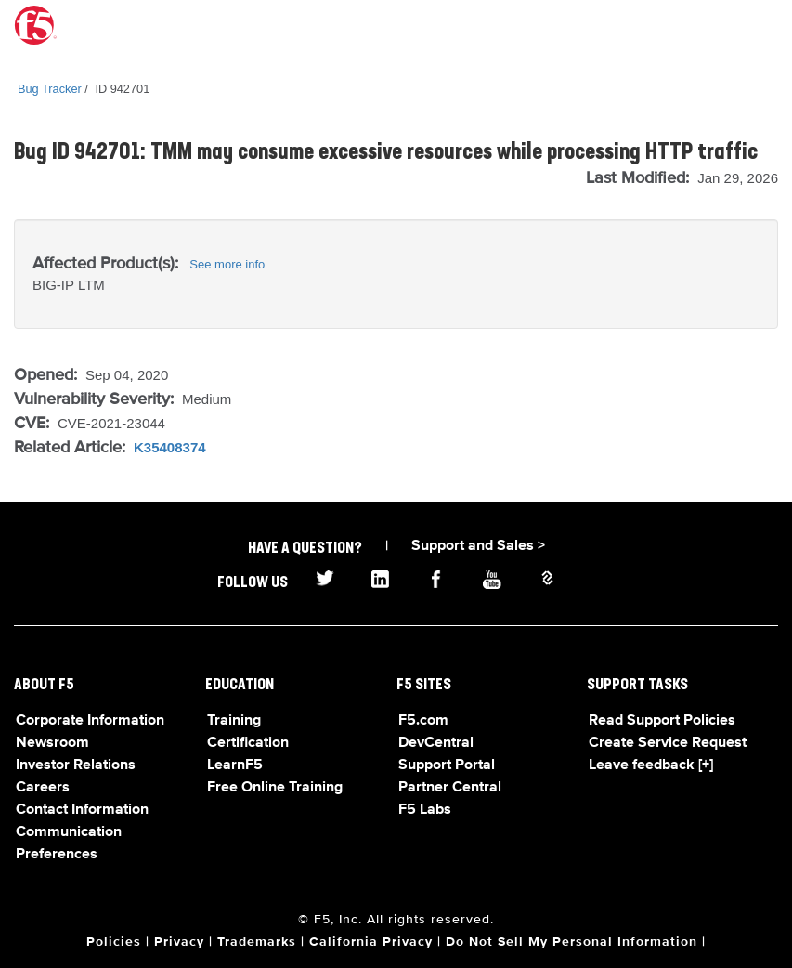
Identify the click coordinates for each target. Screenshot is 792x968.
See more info (227, 264)
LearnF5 (235, 765)
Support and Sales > (478, 546)
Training (234, 720)
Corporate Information (90, 720)
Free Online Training (275, 787)
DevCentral (436, 743)
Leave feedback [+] (651, 765)
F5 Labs (424, 810)
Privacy (179, 941)
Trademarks (256, 941)
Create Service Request (668, 743)
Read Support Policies (662, 720)
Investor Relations (76, 765)
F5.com (423, 720)
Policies (113, 941)
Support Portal (446, 765)
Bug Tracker (50, 89)
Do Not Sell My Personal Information (571, 941)
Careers (43, 787)
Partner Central (449, 787)
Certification (248, 743)
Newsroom (52, 743)
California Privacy (371, 941)
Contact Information (82, 810)
